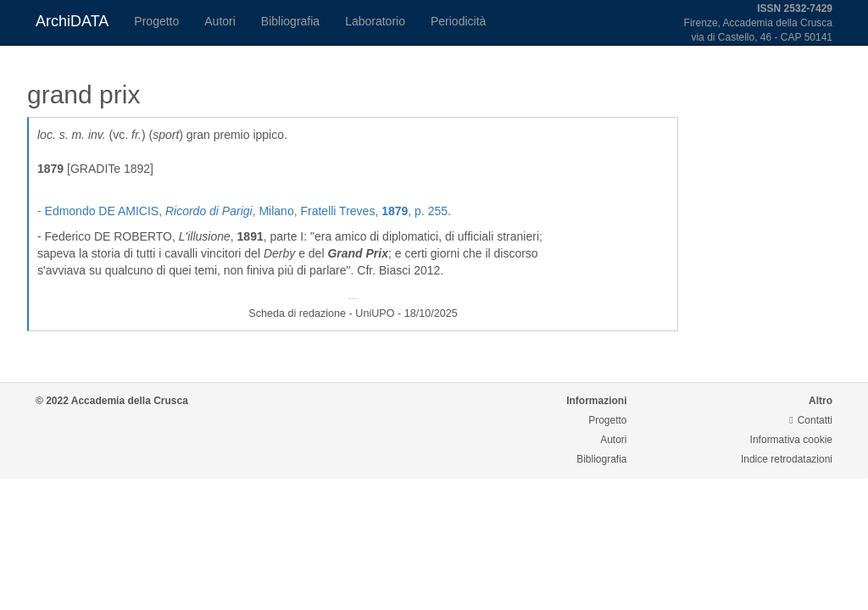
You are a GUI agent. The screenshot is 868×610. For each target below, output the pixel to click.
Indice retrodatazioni (786, 459)
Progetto (156, 21)
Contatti (810, 420)
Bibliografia (290, 21)
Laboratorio (375, 21)
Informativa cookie (791, 440)
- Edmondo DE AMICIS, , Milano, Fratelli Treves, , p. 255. (244, 211)
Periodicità (458, 21)
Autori (220, 21)
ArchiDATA (72, 21)
